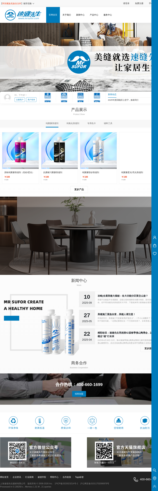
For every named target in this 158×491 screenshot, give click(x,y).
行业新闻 (29, 477)
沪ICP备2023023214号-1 (66, 483)
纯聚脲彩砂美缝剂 (90, 172)
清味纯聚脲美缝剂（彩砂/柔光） (19, 172)
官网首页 (53, 15)
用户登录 (31, 100)
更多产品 (79, 189)
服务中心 (108, 15)
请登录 (126, 3)
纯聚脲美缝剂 (52, 123)
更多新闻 (149, 348)
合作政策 (67, 477)
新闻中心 (80, 15)
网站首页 (4, 477)
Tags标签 (79, 477)
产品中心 (94, 15)
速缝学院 (42, 477)
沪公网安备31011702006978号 (94, 483)
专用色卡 (91, 123)
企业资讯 (17, 477)
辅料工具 (108, 123)
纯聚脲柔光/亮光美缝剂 (132, 172)
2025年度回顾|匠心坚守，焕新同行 (123, 100)
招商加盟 (79, 394)
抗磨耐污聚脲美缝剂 (52, 172)
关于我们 (66, 15)
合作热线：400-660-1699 (79, 384)
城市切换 (28, 3)
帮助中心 (54, 477)
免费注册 (139, 3)
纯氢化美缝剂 (73, 123)
